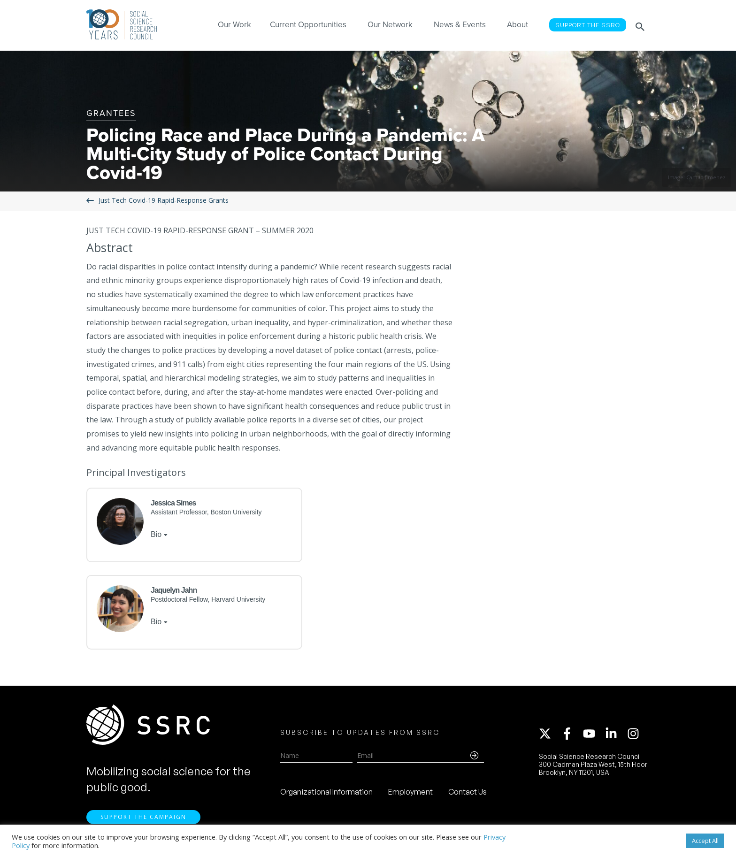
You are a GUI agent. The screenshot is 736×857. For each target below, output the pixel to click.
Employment (410, 793)
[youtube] (593, 735)
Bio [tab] (156, 534)
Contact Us (467, 793)
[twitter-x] (549, 735)
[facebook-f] (571, 735)
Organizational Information (326, 793)
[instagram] (635, 735)
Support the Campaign (143, 820)
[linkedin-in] (615, 735)
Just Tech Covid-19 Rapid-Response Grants (164, 200)
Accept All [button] (705, 840)
